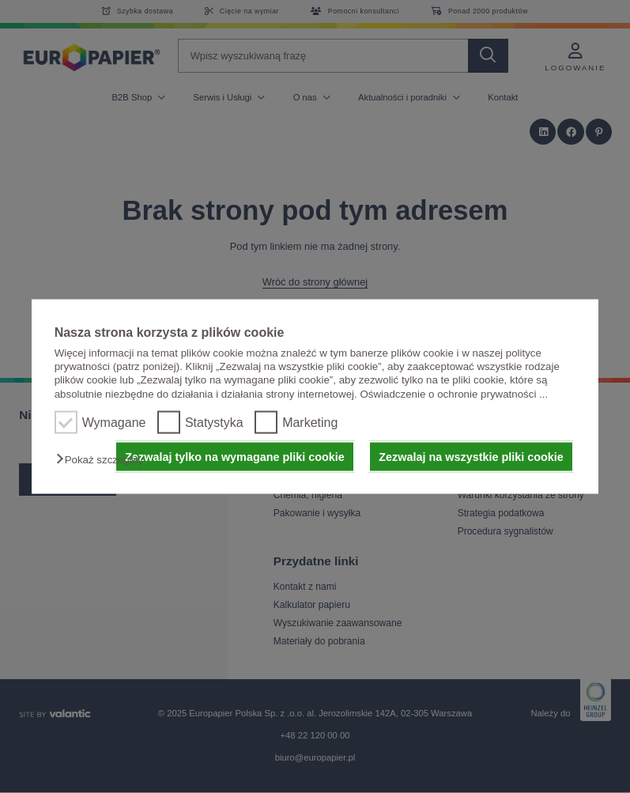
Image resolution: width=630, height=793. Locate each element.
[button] (104, 459)
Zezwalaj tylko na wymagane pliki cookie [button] (235, 457)
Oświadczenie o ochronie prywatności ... (454, 393)
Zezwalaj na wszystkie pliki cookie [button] (471, 457)
